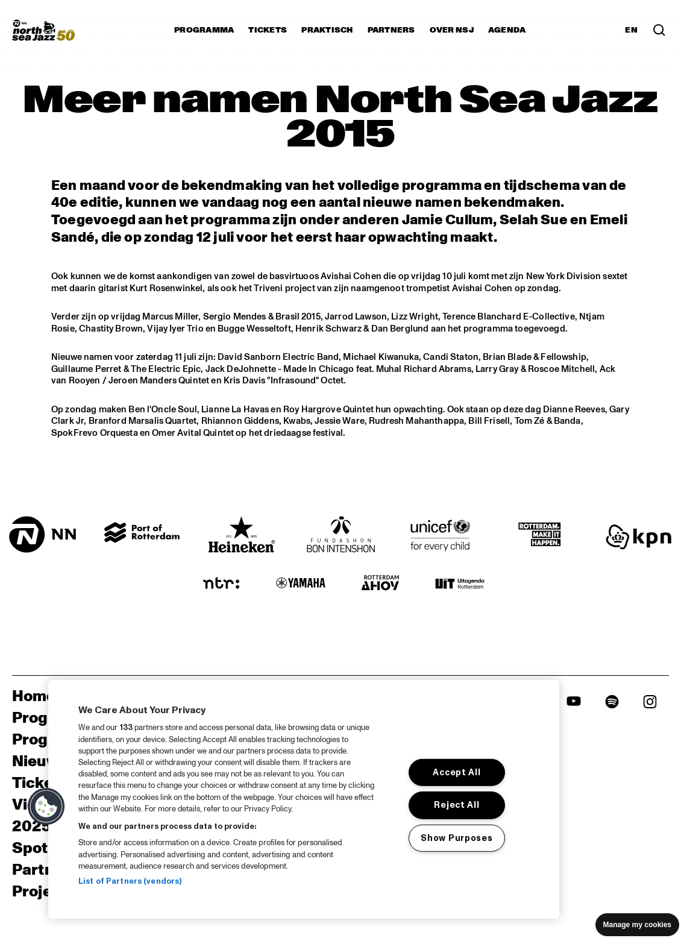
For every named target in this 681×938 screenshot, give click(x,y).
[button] (46, 806)
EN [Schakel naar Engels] (631, 30)
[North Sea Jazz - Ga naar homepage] (43, 30)
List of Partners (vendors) (129, 881)
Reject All (456, 805)
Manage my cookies (637, 925)
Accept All (456, 772)
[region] (303, 799)
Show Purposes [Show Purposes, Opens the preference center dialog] (456, 838)
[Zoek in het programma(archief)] (659, 30)
